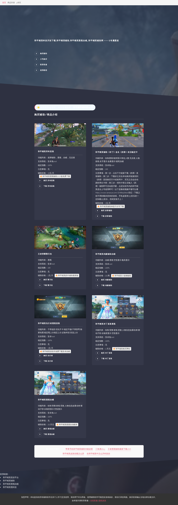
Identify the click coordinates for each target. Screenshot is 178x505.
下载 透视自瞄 (49, 434)
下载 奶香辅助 (106, 216)
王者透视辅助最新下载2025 (119, 449)
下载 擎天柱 (48, 285)
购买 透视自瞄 (49, 429)
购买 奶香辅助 (106, 210)
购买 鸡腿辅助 (106, 280)
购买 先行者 (48, 355)
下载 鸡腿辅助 (106, 285)
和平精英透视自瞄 (11, 484)
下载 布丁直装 (106, 358)
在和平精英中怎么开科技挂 (98, 453)
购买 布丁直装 (106, 353)
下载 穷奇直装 (49, 186)
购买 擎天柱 (48, 280)
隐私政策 (102, 501)
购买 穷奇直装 (49, 180)
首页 (4, 2)
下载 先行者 (48, 361)
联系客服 (43, 65)
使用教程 (43, 70)
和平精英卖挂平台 (11, 477)
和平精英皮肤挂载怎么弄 (73, 453)
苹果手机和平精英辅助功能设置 (79, 449)
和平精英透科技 (10, 487)
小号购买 (43, 59)
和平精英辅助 (9, 480)
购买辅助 (43, 53)
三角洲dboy (100, 449)
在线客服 (94, 501)
